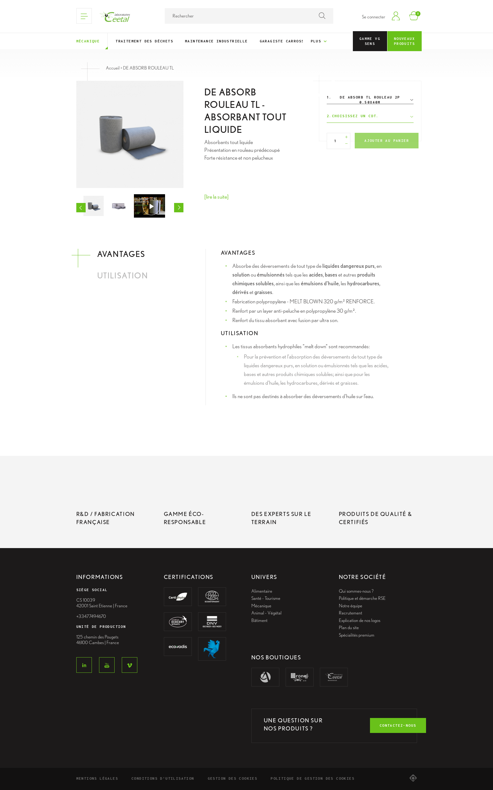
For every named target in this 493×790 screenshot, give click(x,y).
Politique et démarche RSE (362, 598)
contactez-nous (398, 725)
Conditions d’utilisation (162, 778)
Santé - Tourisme (265, 598)
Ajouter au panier (386, 140)
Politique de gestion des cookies (312, 778)
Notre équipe (350, 606)
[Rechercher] (249, 16)
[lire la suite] (216, 196)
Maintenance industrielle (216, 41)
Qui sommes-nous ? (356, 591)
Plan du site (349, 627)
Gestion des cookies (233, 778)
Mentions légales (97, 778)
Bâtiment (259, 620)
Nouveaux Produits (404, 41)
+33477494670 (91, 616)
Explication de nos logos (359, 620)
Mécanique (88, 41)
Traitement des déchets (144, 41)
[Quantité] (335, 141)
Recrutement (350, 613)
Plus (319, 41)
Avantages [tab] (121, 254)
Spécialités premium (356, 635)
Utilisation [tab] (122, 275)
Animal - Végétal (266, 613)
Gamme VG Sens (369, 41)
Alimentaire (261, 591)
